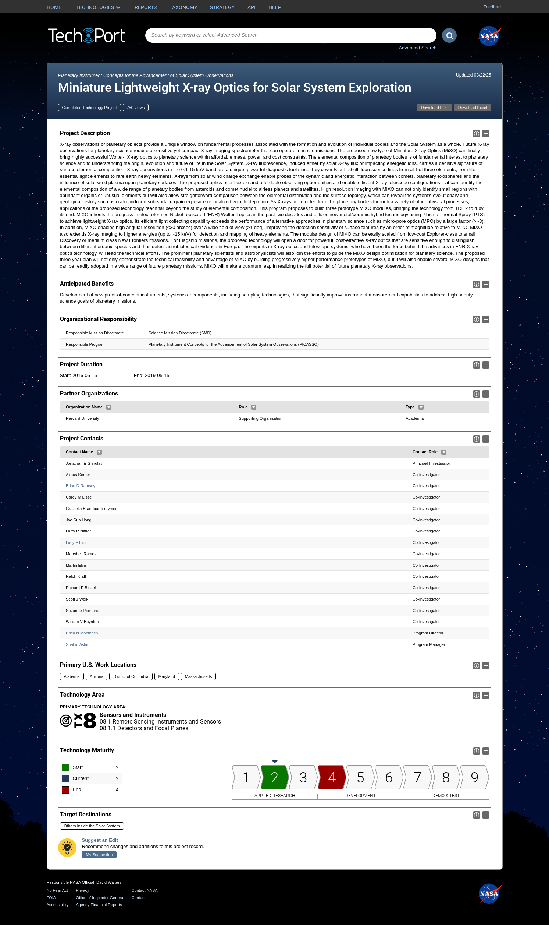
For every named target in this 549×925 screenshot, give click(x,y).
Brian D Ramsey (80, 486)
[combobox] (290, 35)
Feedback (493, 7)
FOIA (51, 898)
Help (274, 7)
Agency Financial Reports (99, 905)
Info (476, 133)
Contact (139, 898)
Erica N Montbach (82, 633)
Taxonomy (183, 7)
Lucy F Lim (76, 543)
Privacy (82, 890)
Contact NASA (145, 890)
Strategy (222, 7)
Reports (146, 7)
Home (54, 7)
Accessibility (58, 905)
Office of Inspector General (100, 898)
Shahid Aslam (78, 644)
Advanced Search (417, 47)
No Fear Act (57, 890)
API (251, 7)
